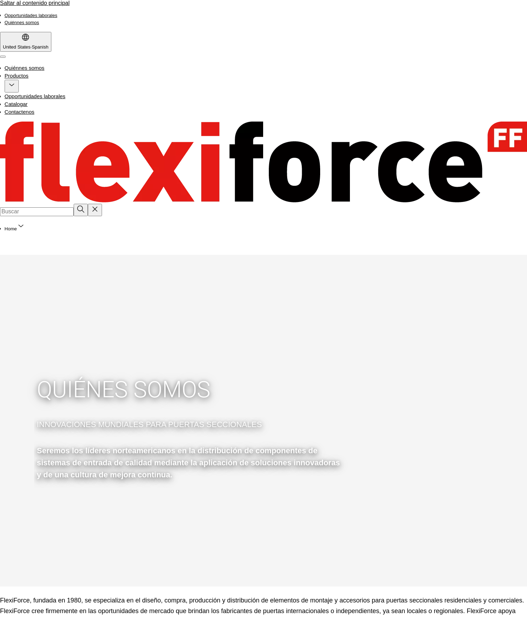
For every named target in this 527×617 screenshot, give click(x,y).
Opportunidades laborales (35, 96)
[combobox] (37, 211)
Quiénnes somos (25, 68)
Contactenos (19, 112)
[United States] (25, 42)
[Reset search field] (95, 210)
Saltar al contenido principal (35, 3)
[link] (31, 15)
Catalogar (16, 104)
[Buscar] (81, 210)
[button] (12, 86)
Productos (17, 76)
